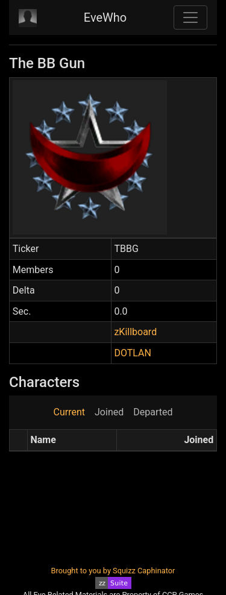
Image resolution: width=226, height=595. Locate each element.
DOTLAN (132, 353)
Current (69, 412)
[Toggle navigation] (190, 17)
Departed (152, 412)
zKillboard (135, 332)
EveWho (105, 17)
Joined (109, 412)
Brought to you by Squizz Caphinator (113, 570)
